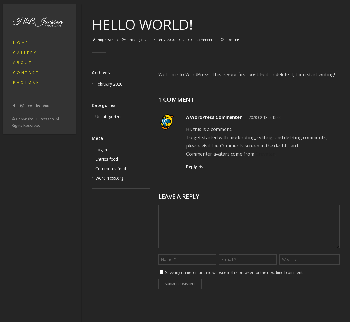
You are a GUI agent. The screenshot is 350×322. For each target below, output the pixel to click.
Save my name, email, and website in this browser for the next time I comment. (234, 272)
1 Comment (200, 39)
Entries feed (106, 159)
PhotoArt (28, 82)
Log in (101, 149)
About (22, 62)
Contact (26, 72)
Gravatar (265, 154)
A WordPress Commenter (214, 117)
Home (21, 42)
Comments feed (110, 168)
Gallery (25, 52)
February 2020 (109, 84)
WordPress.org (109, 178)
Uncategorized (138, 39)
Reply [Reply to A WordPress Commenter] (191, 166)
